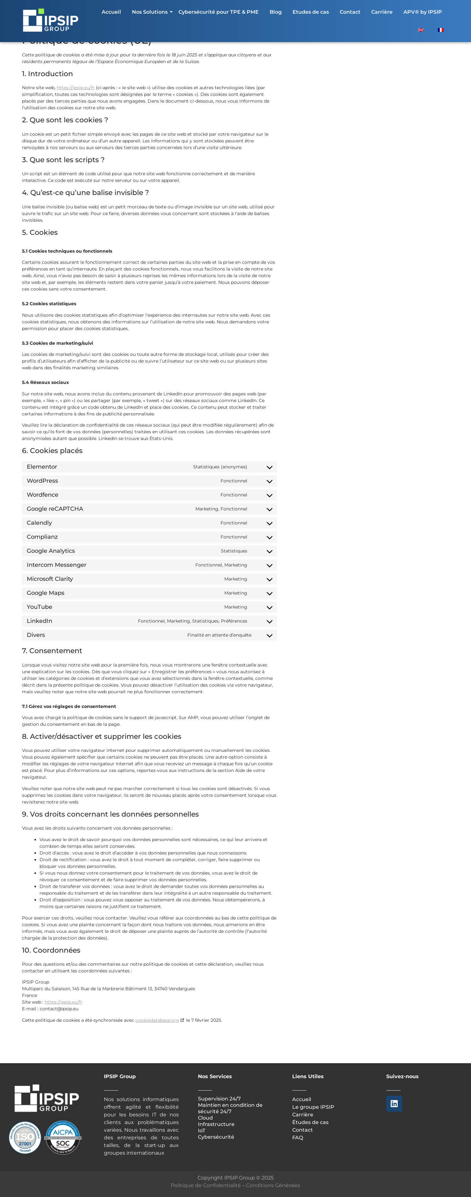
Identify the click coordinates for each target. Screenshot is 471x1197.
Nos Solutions (151, 12)
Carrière (382, 12)
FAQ (297, 1138)
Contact (350, 12)
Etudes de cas (311, 12)
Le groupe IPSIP (313, 1107)
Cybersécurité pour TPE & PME (218, 12)
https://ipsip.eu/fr (76, 87)
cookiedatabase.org (157, 1020)
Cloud (205, 1118)
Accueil (111, 12)
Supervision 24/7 (219, 1099)
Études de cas (310, 1122)
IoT (202, 1131)
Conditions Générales (273, 1185)
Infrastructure (216, 1124)
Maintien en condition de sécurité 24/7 (230, 1108)
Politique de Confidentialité (206, 1185)
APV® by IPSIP (422, 12)
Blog (276, 12)
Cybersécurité (216, 1137)
